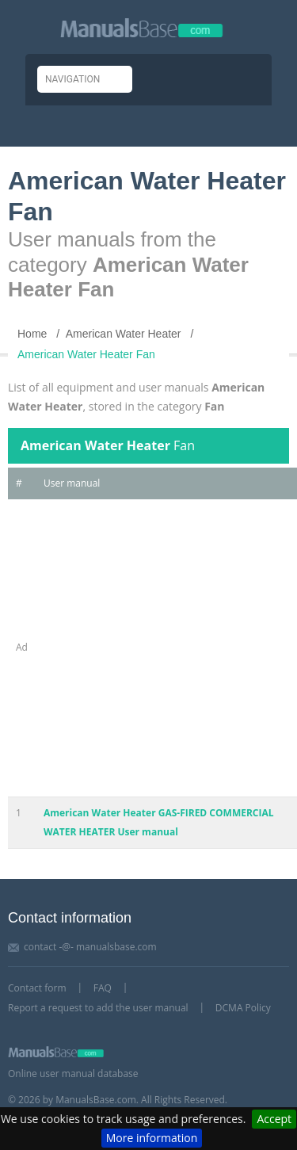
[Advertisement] (148, 648)
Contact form (37, 988)
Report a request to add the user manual (98, 1007)
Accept (274, 1118)
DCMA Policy (243, 1007)
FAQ (102, 988)
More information (151, 1137)
